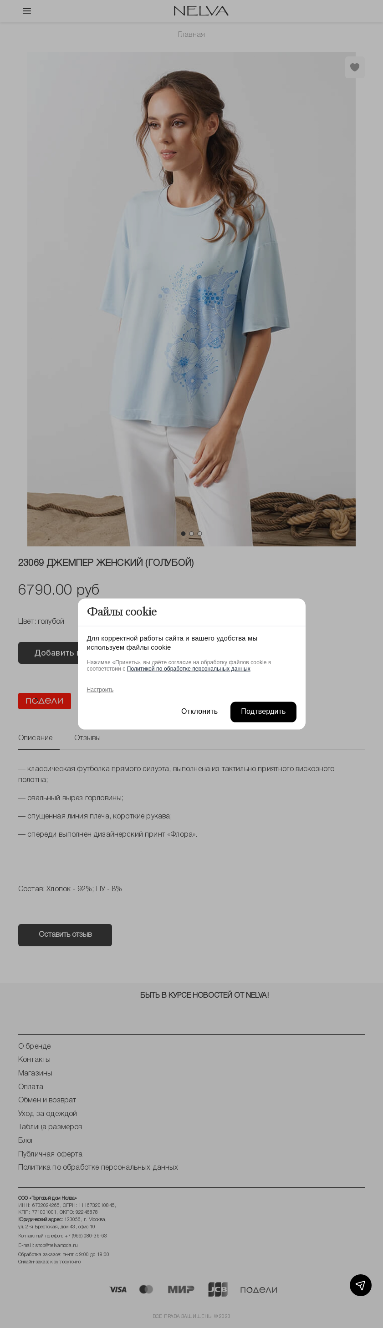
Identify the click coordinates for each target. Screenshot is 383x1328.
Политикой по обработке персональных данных (188, 669)
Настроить (100, 690)
